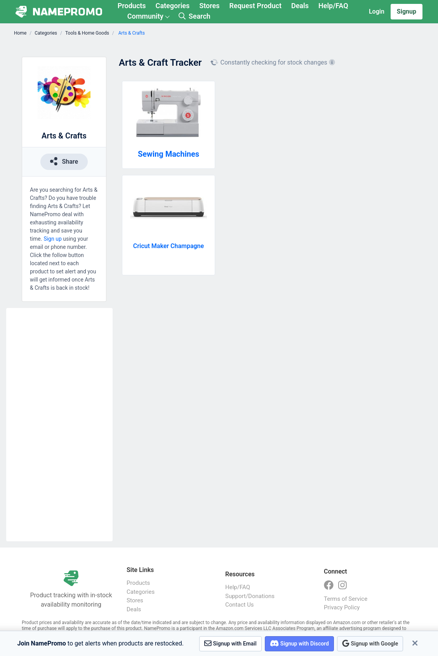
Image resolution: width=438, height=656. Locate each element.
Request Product (255, 6)
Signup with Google (370, 643)
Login (376, 11)
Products (132, 6)
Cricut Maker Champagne (168, 246)
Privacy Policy (342, 607)
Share (64, 161)
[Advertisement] (59, 424)
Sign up (52, 239)
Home (20, 33)
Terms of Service (345, 598)
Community (145, 16)
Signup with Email (230, 643)
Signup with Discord (299, 643)
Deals (300, 6)
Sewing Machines (168, 154)
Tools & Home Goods (87, 33)
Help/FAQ (333, 6)
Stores (209, 6)
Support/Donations (250, 596)
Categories (173, 6)
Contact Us (239, 604)
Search (194, 16)
